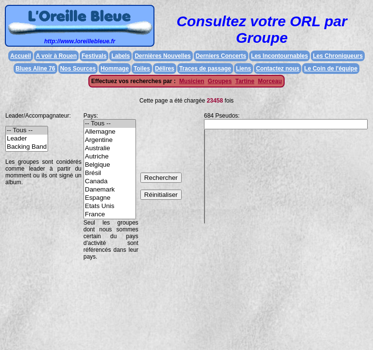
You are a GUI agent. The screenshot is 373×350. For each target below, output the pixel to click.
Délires (164, 68)
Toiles (142, 68)
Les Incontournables (279, 55)
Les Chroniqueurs (338, 55)
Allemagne (110, 132)
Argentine (110, 140)
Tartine (244, 81)
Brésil (110, 173)
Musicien (191, 81)
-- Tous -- (27, 130)
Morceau (270, 81)
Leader (27, 139)
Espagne (110, 198)
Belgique (110, 165)
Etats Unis (110, 206)
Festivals (94, 55)
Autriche (110, 157)
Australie (110, 148)
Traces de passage (205, 68)
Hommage (115, 68)
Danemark (110, 190)
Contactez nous (277, 68)
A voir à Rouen (56, 55)
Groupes (220, 81)
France (110, 214)
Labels (120, 55)
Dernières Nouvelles (162, 55)
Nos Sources (78, 68)
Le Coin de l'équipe (330, 68)
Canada (110, 181)
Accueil (20, 55)
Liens (243, 68)
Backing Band (27, 147)
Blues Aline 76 (35, 68)
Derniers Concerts (221, 55)
